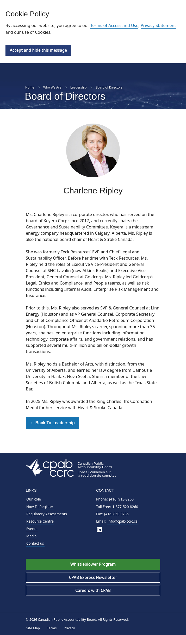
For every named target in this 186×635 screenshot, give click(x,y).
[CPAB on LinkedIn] (99, 529)
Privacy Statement (158, 25)
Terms (52, 628)
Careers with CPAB (93, 590)
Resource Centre (40, 521)
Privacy (69, 628)
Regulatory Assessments (46, 513)
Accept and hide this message (38, 50)
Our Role (33, 499)
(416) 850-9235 (116, 513)
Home (29, 87)
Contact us (35, 543)
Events (31, 528)
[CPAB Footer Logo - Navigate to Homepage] (71, 467)
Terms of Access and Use (114, 25)
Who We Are (52, 87)
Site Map (33, 628)
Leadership (78, 87)
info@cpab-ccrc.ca (123, 521)
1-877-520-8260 (125, 506)
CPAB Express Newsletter (93, 577)
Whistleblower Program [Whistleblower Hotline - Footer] (93, 564)
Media (31, 535)
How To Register (39, 506)
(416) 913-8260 (121, 499)
